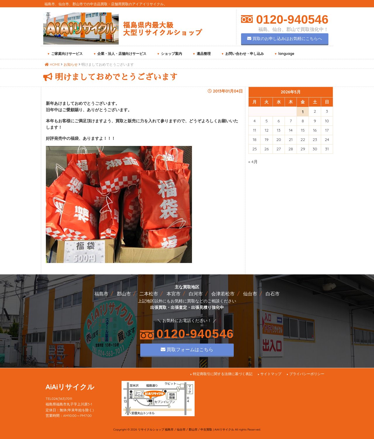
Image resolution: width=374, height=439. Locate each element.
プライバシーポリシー (306, 374)
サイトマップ (270, 374)
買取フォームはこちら (187, 349)
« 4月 (253, 161)
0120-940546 (290, 19)
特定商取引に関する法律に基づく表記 (222, 374)
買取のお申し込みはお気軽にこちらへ (284, 38)
